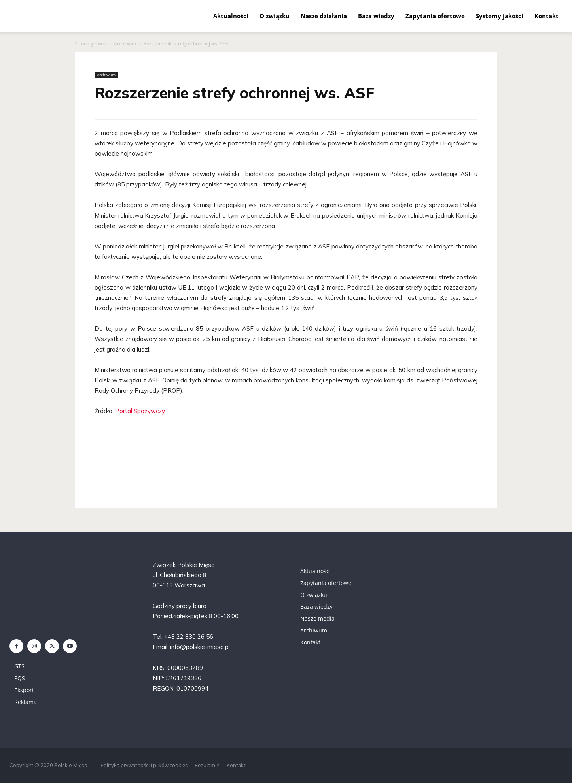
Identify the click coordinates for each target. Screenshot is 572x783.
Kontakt (546, 16)
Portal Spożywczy (140, 411)
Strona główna (90, 43)
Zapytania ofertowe (435, 16)
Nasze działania (324, 16)
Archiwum (125, 43)
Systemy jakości (499, 16)
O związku (274, 16)
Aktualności (230, 16)
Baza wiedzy (376, 16)
